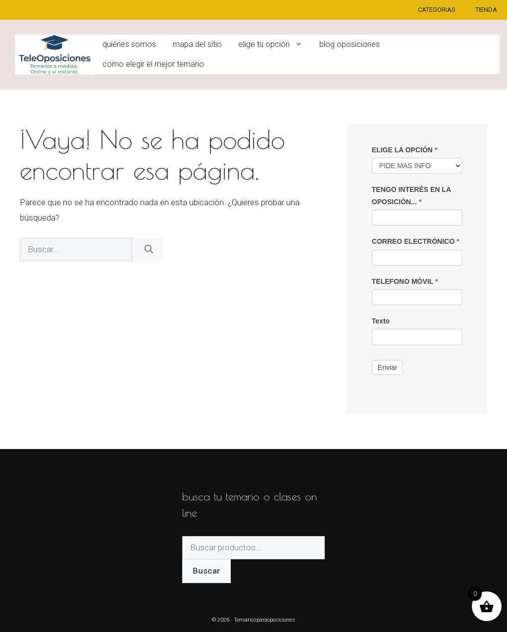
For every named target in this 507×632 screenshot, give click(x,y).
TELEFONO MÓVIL (405, 281)
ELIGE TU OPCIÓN (275, 44)
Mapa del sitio (197, 44)
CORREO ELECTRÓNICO (415, 241)
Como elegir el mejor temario (153, 64)
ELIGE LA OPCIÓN (405, 150)
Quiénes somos (129, 44)
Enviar (388, 367)
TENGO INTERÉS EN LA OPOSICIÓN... (411, 195)
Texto (381, 321)
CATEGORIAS (437, 9)
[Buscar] (148, 250)
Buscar (206, 571)
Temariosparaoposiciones (264, 620)
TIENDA (486, 9)
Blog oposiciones (349, 44)
